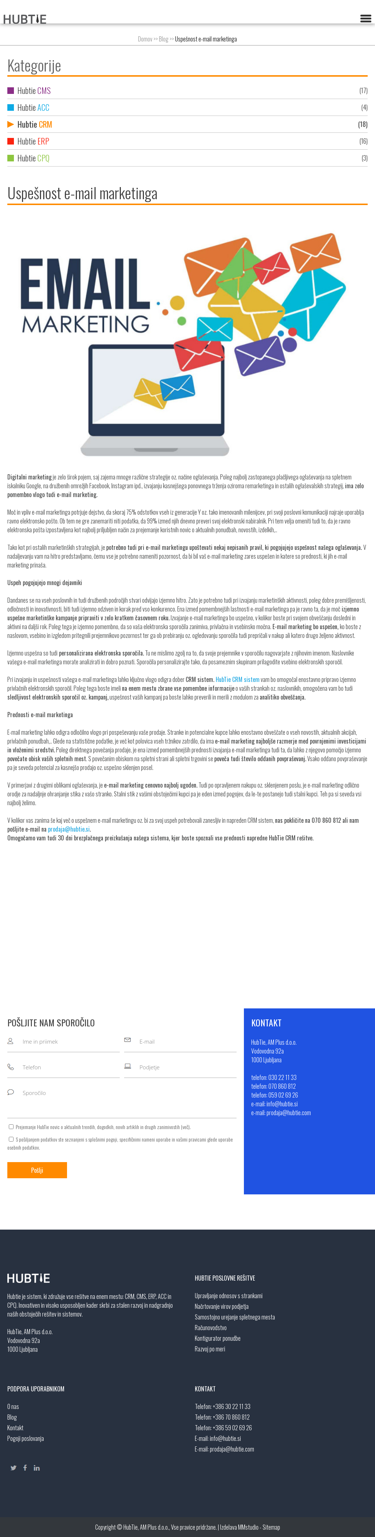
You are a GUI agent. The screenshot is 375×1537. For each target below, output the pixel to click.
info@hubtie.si (225, 1438)
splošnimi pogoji (102, 1139)
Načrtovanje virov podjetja (222, 1306)
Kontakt (15, 1427)
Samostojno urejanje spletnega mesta (235, 1317)
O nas (13, 1406)
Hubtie (187, 90)
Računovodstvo (211, 1327)
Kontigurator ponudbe (218, 1338)
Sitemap (271, 1527)
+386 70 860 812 (231, 1417)
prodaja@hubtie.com (232, 1449)
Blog (163, 38)
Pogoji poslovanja (25, 1438)
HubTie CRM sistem (238, 679)
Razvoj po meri (210, 1348)
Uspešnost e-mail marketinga (206, 38)
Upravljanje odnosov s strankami (229, 1295)
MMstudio (248, 1527)
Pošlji (37, 1170)
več (185, 1127)
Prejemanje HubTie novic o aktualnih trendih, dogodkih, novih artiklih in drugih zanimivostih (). (103, 1127)
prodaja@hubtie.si (69, 829)
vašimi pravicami (191, 1139)
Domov (145, 38)
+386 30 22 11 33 (231, 1406)
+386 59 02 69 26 (232, 1427)
